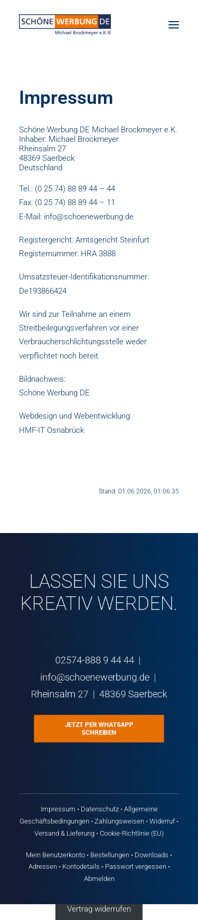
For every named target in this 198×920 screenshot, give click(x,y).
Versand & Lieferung (64, 833)
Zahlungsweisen (119, 821)
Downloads (151, 855)
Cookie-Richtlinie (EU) (132, 833)
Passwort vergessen (135, 866)
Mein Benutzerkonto (55, 855)
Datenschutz (100, 809)
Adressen (43, 866)
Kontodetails (81, 866)
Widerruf (162, 821)
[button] (173, 25)
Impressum (58, 809)
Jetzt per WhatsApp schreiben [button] (99, 729)
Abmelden (99, 879)
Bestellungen (109, 855)
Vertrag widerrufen (99, 909)
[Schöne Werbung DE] (65, 24)
